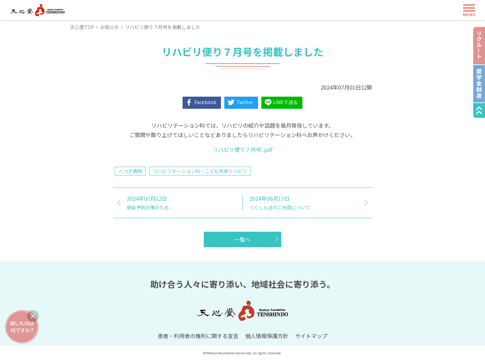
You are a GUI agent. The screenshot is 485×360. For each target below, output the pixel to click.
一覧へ (242, 239)
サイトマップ (311, 336)
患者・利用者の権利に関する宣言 (198, 336)
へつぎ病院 (130, 171)
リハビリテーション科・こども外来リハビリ (200, 171)
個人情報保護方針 (266, 336)
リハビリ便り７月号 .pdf (242, 149)
